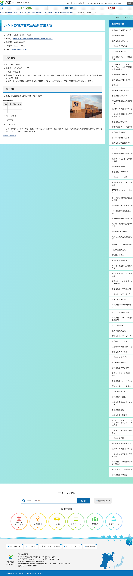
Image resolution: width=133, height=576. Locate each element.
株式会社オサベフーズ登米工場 (122, 274)
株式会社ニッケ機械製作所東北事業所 (122, 463)
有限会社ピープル (119, 85)
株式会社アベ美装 (119, 397)
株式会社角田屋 (118, 438)
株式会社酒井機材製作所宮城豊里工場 (122, 115)
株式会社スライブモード (121, 357)
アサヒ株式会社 (118, 325)
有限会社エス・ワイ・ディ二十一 (122, 184)
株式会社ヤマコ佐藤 (119, 475)
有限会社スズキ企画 (119, 352)
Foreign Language (96, 3)
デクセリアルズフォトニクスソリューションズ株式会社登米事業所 (122, 67)
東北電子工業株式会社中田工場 (122, 225)
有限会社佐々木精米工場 (121, 289)
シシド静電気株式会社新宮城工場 (122, 199)
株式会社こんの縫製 (119, 341)
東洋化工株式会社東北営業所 (122, 238)
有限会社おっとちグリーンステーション (122, 282)
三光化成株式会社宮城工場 (122, 219)
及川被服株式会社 (119, 331)
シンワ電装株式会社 (119, 51)
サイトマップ (31, 546)
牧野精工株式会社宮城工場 (122, 449)
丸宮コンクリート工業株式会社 (122, 374)
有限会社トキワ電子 (119, 75)
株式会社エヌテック (119, 35)
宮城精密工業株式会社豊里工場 (122, 102)
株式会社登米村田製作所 (121, 80)
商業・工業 (17, 13)
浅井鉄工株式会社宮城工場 (122, 109)
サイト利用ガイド (16, 546)
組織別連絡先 (90, 546)
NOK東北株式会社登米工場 (121, 212)
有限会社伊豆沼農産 (119, 260)
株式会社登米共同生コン (121, 443)
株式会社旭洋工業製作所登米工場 (122, 455)
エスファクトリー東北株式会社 (122, 432)
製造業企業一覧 (66, 13)
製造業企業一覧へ (9, 136)
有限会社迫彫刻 (118, 410)
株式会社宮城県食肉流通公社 (122, 306)
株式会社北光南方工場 (120, 90)
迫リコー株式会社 (119, 148)
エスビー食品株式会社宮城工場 (122, 267)
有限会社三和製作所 (119, 122)
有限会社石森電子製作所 (121, 30)
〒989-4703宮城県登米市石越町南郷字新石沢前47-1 (33, 39)
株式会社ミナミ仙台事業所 (122, 469)
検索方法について (104, 501)
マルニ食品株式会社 (119, 299)
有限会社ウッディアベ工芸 (122, 381)
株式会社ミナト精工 (119, 177)
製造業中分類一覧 (54, 13)
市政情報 (9, 13)
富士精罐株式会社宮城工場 (122, 153)
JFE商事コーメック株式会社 (122, 191)
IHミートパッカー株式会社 (122, 244)
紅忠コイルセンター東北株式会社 (122, 160)
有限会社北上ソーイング (121, 336)
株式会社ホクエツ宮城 (120, 368)
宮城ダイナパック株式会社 (122, 386)
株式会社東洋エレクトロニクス (122, 403)
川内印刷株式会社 (119, 391)
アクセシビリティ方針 (73, 546)
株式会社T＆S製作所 (120, 231)
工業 (24, 13)
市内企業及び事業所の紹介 (37, 13)
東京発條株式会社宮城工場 (122, 127)
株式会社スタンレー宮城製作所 (122, 58)
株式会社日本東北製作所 (121, 143)
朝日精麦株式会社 (119, 250)
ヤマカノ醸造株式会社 (120, 312)
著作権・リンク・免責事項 (51, 546)
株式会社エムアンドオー (121, 41)
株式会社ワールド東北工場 (122, 206)
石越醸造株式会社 (119, 255)
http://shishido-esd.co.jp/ (20, 49)
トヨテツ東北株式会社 (120, 138)
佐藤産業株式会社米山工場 (122, 347)
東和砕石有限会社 (119, 362)
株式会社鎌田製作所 (119, 46)
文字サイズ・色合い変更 (77, 3)
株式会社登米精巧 (119, 132)
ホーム (2, 13)
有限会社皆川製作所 (119, 96)
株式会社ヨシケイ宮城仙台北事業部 (122, 319)
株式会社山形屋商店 (119, 415)
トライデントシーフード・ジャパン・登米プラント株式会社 (122, 422)
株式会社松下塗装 (119, 166)
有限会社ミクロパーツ (120, 172)
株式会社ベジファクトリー (122, 294)
